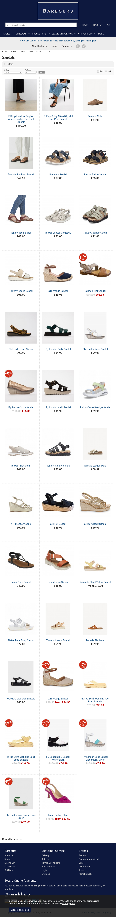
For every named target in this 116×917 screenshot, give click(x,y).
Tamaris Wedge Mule (95, 465)
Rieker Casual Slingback (58, 232)
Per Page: (31, 71)
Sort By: (13, 71)
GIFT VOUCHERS (85, 34)
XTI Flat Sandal (58, 523)
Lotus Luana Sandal (58, 582)
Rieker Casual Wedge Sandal (95, 407)
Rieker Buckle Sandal (95, 174)
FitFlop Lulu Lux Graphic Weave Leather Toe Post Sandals (21, 119)
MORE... (101, 34)
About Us (9, 855)
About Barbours (39, 46)
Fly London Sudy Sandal (58, 349)
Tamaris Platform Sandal (21, 174)
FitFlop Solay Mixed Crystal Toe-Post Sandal (58, 118)
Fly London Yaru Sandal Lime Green (21, 816)
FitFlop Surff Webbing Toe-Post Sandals (95, 700)
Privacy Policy (48, 866)
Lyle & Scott (84, 866)
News (54, 46)
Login (85, 24)
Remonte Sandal (58, 174)
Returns (45, 859)
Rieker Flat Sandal (20, 465)
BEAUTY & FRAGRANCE (62, 34)
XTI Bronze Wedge (21, 523)
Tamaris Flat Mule (95, 640)
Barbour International (89, 859)
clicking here (68, 903)
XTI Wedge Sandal (58, 291)
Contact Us (67, 46)
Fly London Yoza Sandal (20, 407)
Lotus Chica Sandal (21, 582)
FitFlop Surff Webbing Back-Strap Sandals (21, 758)
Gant (81, 863)
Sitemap (46, 874)
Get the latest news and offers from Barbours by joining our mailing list (58, 40)
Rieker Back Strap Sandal (21, 640)
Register (97, 24)
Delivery (45, 855)
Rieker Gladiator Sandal (95, 232)
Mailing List (10, 863)
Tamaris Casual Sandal (58, 640)
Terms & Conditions (51, 863)
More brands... (85, 874)
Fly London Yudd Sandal (58, 407)
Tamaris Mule (95, 116)
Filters (10, 64)
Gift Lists (9, 870)
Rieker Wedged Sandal (21, 291)
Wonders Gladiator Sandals (21, 698)
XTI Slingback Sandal (95, 523)
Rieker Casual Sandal (21, 232)
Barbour (82, 855)
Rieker (82, 870)
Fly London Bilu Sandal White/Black (58, 758)
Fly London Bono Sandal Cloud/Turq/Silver (95, 758)
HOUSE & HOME (39, 34)
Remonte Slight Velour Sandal (95, 582)
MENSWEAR (21, 34)
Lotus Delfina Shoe (58, 815)
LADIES (6, 34)
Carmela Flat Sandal (95, 291)
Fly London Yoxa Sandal (95, 349)
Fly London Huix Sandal (21, 349)
